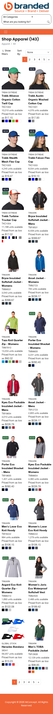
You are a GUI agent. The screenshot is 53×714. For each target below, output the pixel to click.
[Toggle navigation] (6, 32)
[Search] (24, 21)
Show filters (6, 52)
